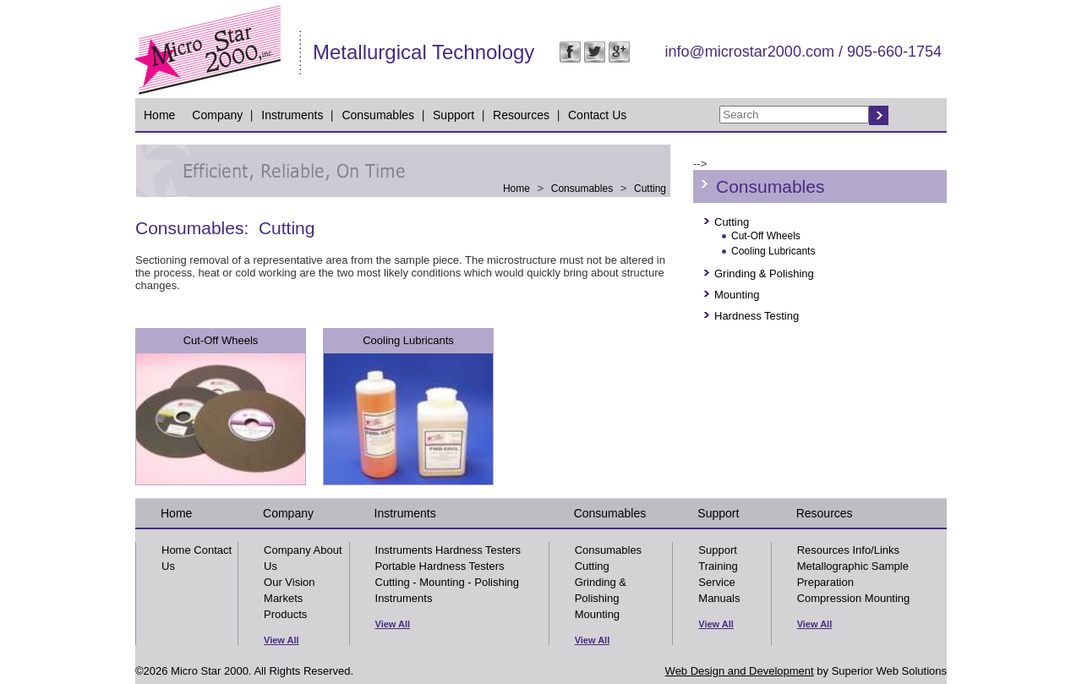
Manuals (719, 598)
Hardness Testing (756, 315)
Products (285, 614)
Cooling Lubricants (408, 340)
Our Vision (289, 582)
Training (717, 566)
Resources (521, 115)
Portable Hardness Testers (440, 566)
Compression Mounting (853, 598)
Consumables (378, 115)
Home (159, 115)
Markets (283, 598)
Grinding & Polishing (764, 273)
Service (716, 582)
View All (281, 640)
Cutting (650, 188)
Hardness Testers (478, 550)
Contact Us (597, 115)
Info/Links (875, 550)
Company (217, 115)
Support (453, 115)
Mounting (736, 294)
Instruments (292, 115)
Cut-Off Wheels (221, 340)
